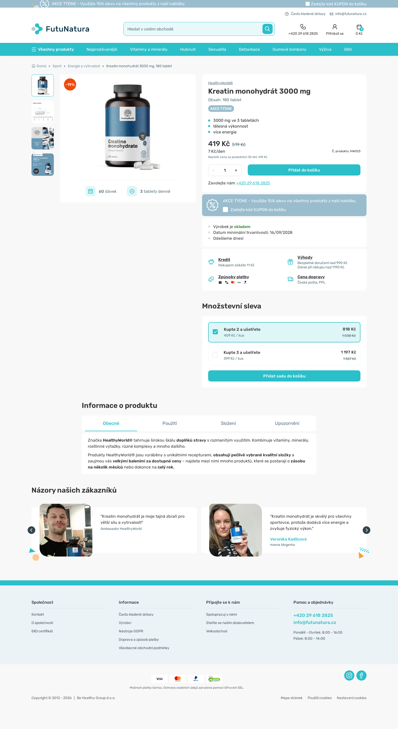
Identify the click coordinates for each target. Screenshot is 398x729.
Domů (38, 66)
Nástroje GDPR (131, 631)
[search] (199, 29)
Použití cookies (320, 698)
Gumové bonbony (289, 49)
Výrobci (125, 623)
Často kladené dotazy (305, 14)
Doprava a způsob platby (139, 639)
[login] (335, 29)
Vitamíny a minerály (149, 49)
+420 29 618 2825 (253, 183)
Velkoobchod (216, 631)
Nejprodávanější (102, 49)
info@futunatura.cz (348, 14)
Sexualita (217, 49)
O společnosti (42, 623)
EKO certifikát (42, 631)
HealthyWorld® (220, 83)
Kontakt (37, 614)
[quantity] (224, 170)
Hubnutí (188, 49)
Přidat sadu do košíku (284, 376)
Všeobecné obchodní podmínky (144, 648)
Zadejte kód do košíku (339, 4)
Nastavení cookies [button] (352, 698)
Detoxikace (249, 49)
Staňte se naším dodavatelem (230, 623)
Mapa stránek (292, 698)
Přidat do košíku (304, 170)
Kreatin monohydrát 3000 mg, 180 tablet (139, 66)
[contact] (303, 29)
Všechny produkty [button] (52, 49)
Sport (57, 66)
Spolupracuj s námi (221, 614)
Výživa (325, 49)
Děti (348, 49)
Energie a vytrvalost (84, 66)
